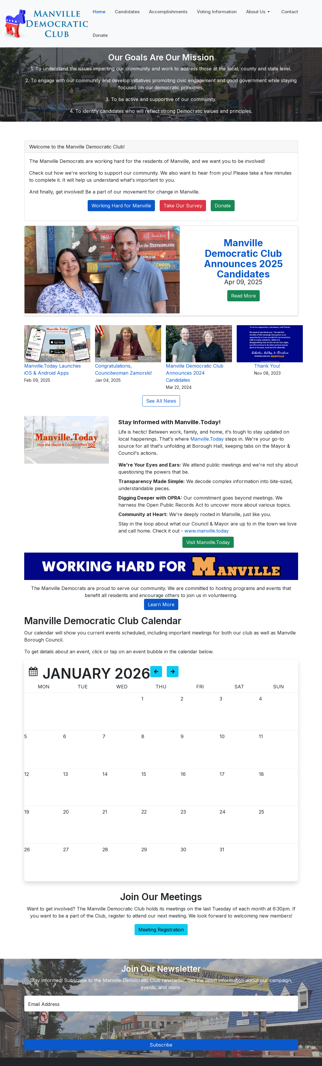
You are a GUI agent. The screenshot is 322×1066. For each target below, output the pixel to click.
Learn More (161, 604)
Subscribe (161, 1045)
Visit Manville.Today (208, 542)
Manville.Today (207, 439)
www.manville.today (206, 531)
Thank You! (267, 366)
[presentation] (163, 1025)
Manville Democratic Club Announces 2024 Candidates (194, 373)
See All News (161, 401)
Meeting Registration (161, 930)
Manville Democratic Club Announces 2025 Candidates (243, 258)
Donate (223, 206)
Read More (243, 296)
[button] (259, 12)
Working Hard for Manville (121, 206)
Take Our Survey (183, 206)
